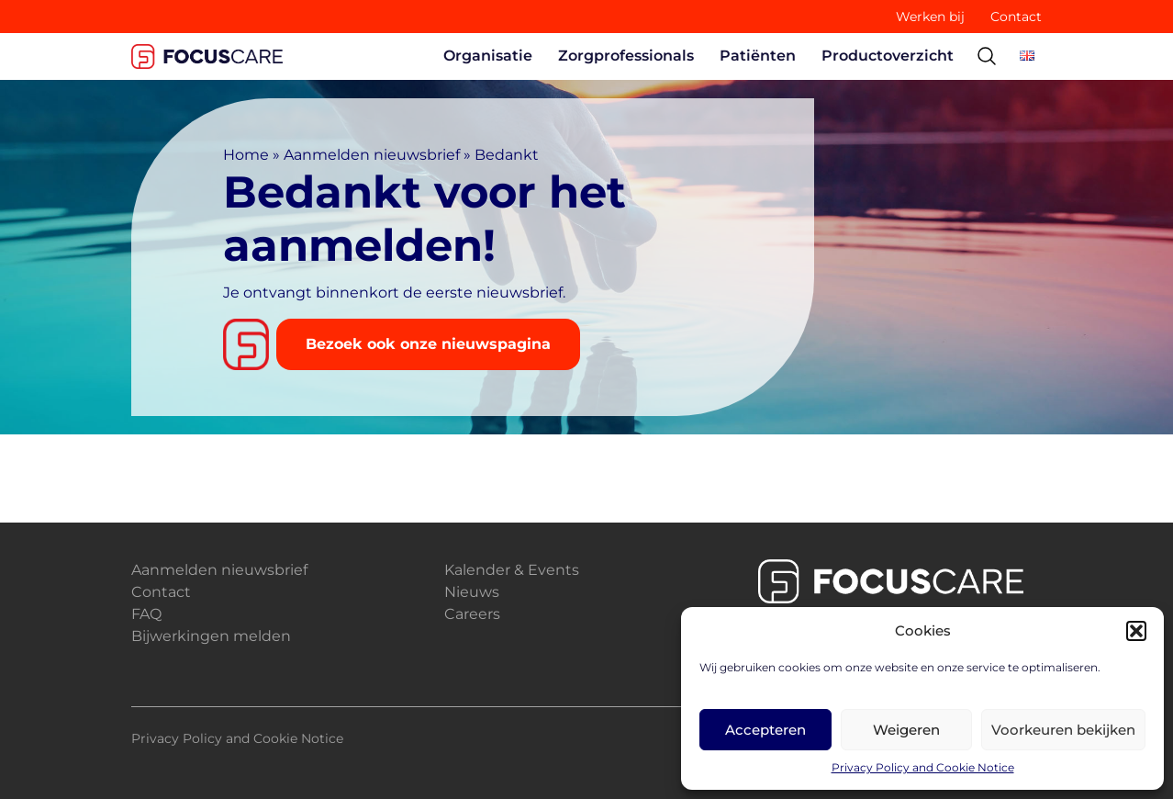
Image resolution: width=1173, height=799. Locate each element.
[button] (1136, 631)
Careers (472, 614)
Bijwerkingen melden (211, 636)
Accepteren (765, 729)
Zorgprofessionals (626, 55)
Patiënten (758, 55)
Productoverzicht (887, 55)
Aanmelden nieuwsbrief (372, 154)
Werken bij (930, 16)
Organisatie (487, 55)
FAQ (146, 614)
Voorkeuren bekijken (1063, 729)
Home (246, 154)
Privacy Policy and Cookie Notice (923, 767)
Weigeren (906, 729)
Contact (1016, 16)
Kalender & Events (511, 570)
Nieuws (471, 592)
